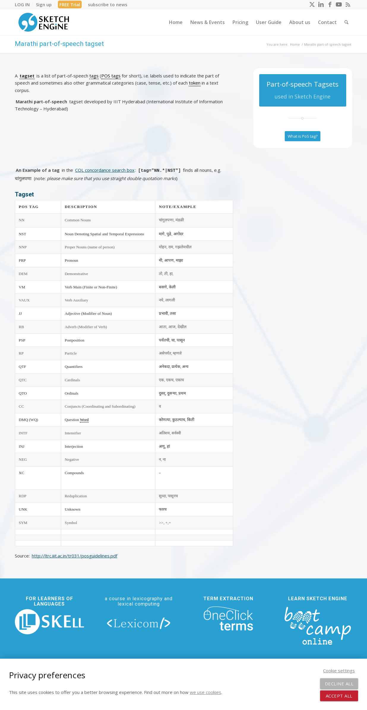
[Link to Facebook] (329, 4)
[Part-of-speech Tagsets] (302, 90)
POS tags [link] (111, 76)
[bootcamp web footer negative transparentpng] (317, 625)
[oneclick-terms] (228, 618)
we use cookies (205, 692)
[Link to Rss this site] (347, 4)
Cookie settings (339, 671)
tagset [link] (27, 76)
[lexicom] (138, 623)
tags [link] (94, 76)
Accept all (339, 696)
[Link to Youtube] (338, 4)
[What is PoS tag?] (302, 136)
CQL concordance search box (105, 170)
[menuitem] (24, 4)
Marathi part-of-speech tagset (59, 43)
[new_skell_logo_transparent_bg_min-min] (49, 621)
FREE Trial (69, 4)
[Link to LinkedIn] (321, 4)
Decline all (339, 684)
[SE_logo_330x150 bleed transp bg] (43, 22)
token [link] (194, 83)
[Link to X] (312, 4)
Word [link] (84, 419)
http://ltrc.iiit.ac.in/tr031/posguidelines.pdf (74, 556)
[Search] (346, 22)
